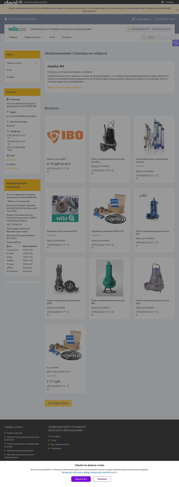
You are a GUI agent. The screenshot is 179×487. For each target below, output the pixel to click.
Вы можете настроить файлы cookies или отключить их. (88, 472)
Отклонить (102, 479)
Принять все (81, 479)
